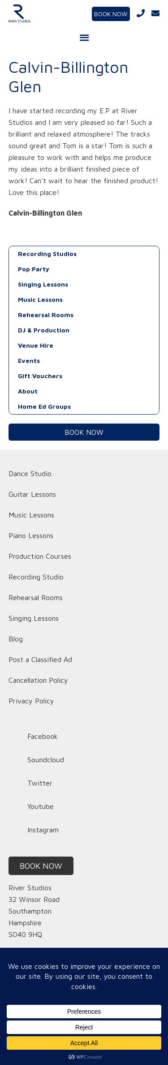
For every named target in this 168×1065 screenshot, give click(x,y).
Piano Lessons (31, 535)
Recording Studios (47, 253)
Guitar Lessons (32, 494)
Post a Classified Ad (40, 659)
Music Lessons (40, 299)
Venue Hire (35, 345)
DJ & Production (43, 330)
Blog (16, 639)
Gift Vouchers (40, 376)
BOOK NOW (111, 14)
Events (29, 360)
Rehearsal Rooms (45, 314)
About (28, 391)
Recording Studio (36, 577)
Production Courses (40, 556)
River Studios (33, 13)
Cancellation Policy (38, 680)
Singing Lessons (43, 284)
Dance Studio (30, 473)
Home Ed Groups (44, 406)
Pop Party (33, 269)
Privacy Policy (31, 701)
